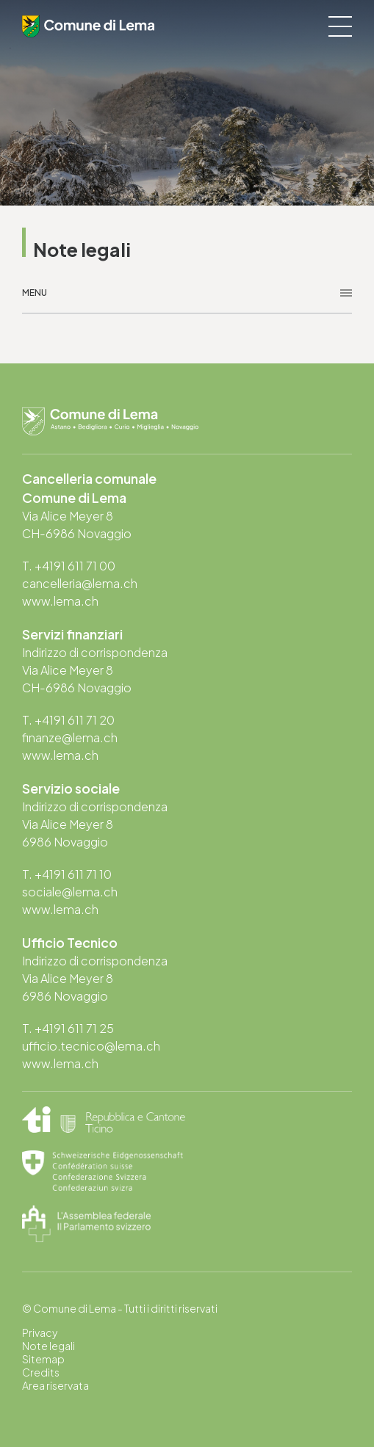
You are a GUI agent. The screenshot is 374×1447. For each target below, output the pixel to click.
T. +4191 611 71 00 (68, 565)
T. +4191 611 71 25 (68, 1028)
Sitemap (43, 1359)
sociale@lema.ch (70, 891)
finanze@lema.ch (70, 737)
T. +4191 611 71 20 (68, 720)
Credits (41, 1372)
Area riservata (55, 1385)
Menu (34, 292)
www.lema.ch (60, 601)
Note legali (48, 1345)
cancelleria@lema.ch (79, 583)
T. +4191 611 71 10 (67, 874)
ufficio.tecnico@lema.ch (91, 1045)
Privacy (39, 1332)
